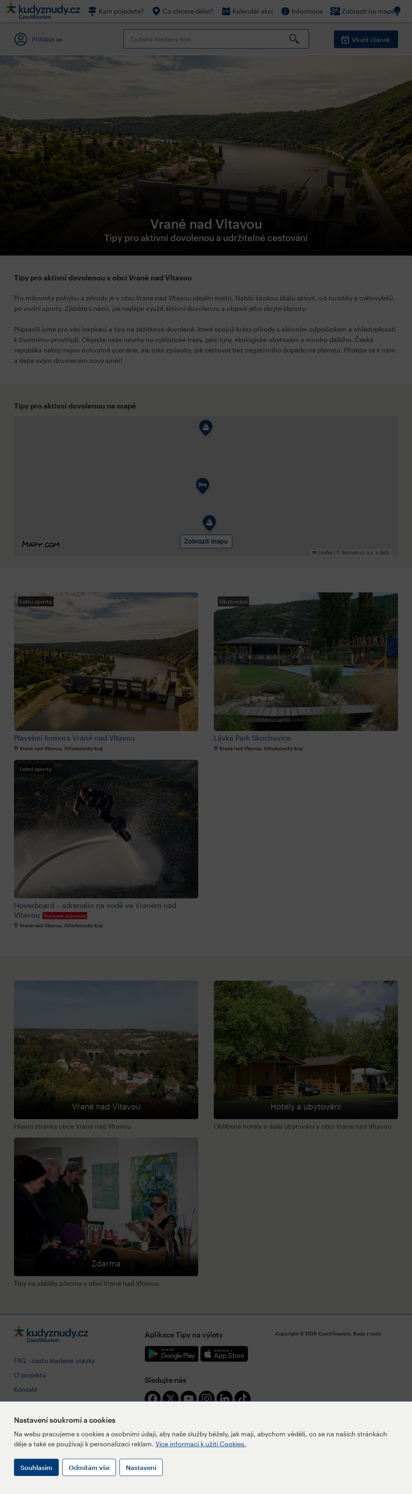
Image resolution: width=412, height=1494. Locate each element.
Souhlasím (36, 1467)
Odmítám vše (89, 1467)
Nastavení (141, 1467)
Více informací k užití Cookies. (200, 1444)
